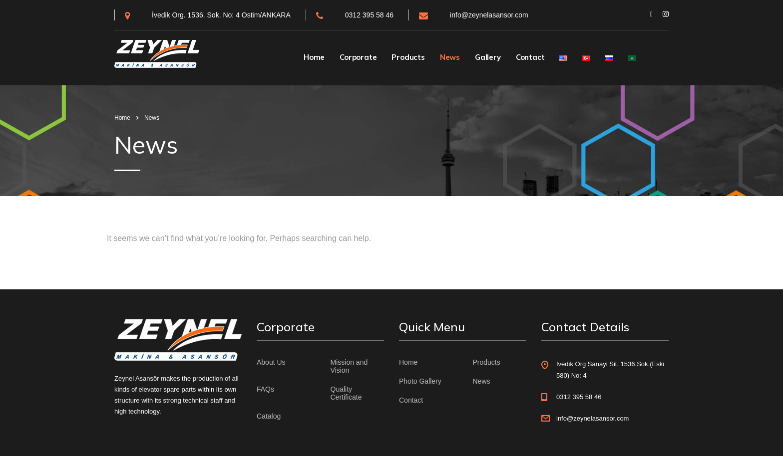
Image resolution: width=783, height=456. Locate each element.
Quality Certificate (346, 393)
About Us (271, 362)
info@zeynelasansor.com (489, 15)
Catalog (269, 416)
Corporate (358, 57)
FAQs (265, 389)
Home (314, 57)
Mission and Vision (349, 366)
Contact (530, 57)
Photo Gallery (420, 381)
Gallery (488, 57)
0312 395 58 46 (369, 15)
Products (408, 57)
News (450, 57)
